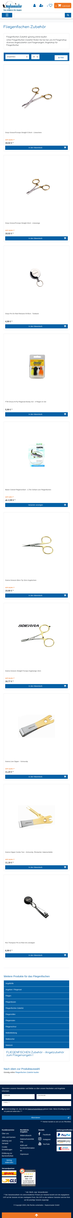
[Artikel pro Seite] (35, 56)
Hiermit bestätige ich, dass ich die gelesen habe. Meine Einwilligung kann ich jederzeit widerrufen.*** (37, 1110)
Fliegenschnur (11, 1027)
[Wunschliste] (50, 5)
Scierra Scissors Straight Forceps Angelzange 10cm (23, 671)
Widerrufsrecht (25, 1135)
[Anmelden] (35, 5)
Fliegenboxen (11, 1002)
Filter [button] (61, 58)
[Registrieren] (41, 5)
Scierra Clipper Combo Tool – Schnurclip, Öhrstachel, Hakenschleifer (29, 852)
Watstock (9, 1045)
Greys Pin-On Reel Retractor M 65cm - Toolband (22, 314)
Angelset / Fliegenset (14, 990)
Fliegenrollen (10, 1014)
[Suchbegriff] (39, 15)
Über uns (5, 1133)
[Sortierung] (17, 56)
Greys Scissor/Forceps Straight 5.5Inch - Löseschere (23, 132)
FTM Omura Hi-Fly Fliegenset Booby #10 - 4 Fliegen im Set (25, 402)
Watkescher (10, 1039)
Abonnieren (50, 1118)
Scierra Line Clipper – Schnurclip (16, 761)
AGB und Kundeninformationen (27, 1148)
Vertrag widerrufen (9, 1161)
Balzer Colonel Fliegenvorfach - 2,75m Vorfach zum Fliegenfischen (28, 490)
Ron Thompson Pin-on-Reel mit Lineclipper (20, 943)
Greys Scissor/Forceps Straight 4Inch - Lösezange (22, 223)
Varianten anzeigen (47, 505)
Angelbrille (10, 983)
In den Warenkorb (47, 148)
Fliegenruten (10, 1020)
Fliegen (8, 996)
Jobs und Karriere (9, 1137)
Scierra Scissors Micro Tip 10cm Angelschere (20, 580)
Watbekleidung (11, 1033)
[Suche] (68, 15)
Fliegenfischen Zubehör (15, 1008)
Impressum (24, 1154)
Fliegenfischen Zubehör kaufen (27, 1072)
